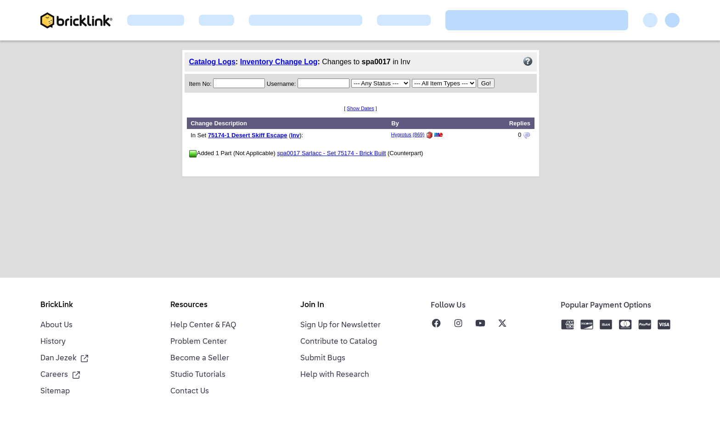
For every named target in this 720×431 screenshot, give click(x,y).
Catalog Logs (212, 62)
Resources (189, 305)
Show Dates (360, 108)
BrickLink (56, 305)
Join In (312, 305)
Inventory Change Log (279, 62)
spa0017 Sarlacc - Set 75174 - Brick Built (331, 153)
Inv (295, 135)
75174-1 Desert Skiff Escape (247, 135)
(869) (419, 134)
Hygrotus (401, 134)
